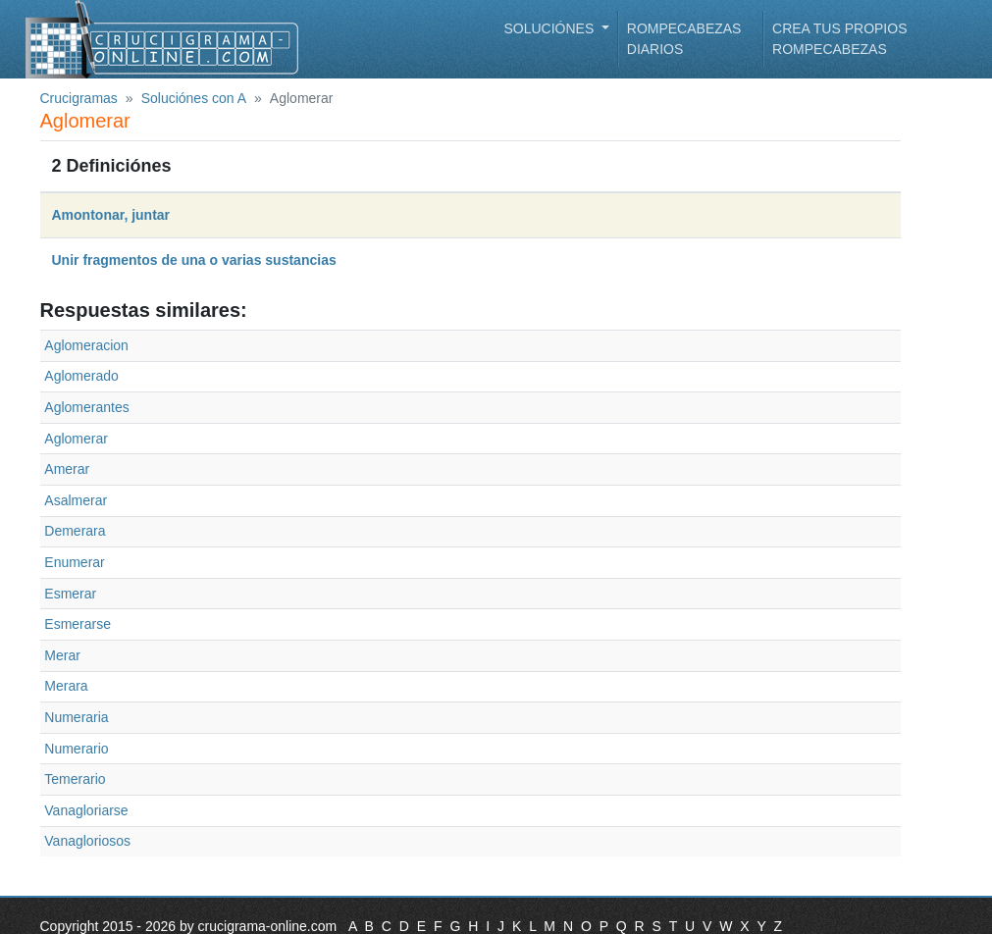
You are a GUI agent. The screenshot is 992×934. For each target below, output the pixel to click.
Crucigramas (79, 98)
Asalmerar (75, 500)
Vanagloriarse (86, 810)
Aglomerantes (86, 407)
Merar (62, 655)
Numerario (76, 748)
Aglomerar (76, 438)
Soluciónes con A (193, 98)
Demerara (74, 531)
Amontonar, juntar (111, 215)
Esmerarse (77, 624)
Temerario (74, 779)
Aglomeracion (86, 345)
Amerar (66, 469)
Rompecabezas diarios (684, 39)
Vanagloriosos (87, 841)
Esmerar (70, 593)
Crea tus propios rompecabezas (839, 39)
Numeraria (76, 717)
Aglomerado (81, 376)
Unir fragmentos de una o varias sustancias (194, 260)
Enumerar (74, 562)
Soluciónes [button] (551, 28)
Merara (65, 686)
